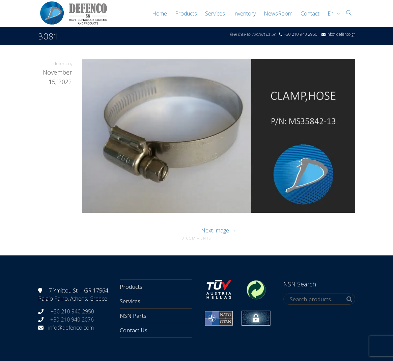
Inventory (244, 13)
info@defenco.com (71, 327)
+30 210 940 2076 (72, 319)
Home (159, 13)
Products (186, 13)
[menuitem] (332, 13)
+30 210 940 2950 (71, 311)
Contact (310, 13)
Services (215, 13)
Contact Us (133, 330)
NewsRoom (278, 13)
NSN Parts (133, 316)
